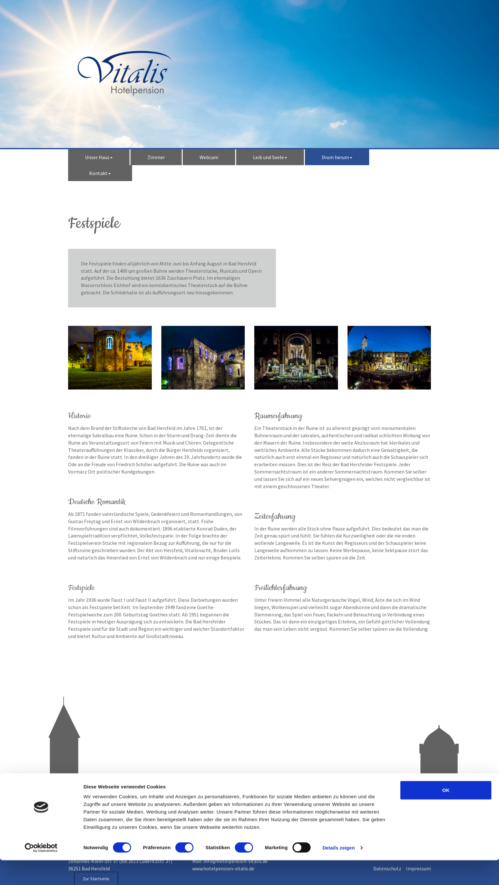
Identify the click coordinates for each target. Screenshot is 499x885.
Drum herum (337, 157)
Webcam (209, 157)
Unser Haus (99, 157)
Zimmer (156, 157)
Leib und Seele (270, 157)
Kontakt (100, 173)
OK (446, 815)
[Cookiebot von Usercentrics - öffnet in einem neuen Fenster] (41, 872)
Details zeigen (338, 872)
